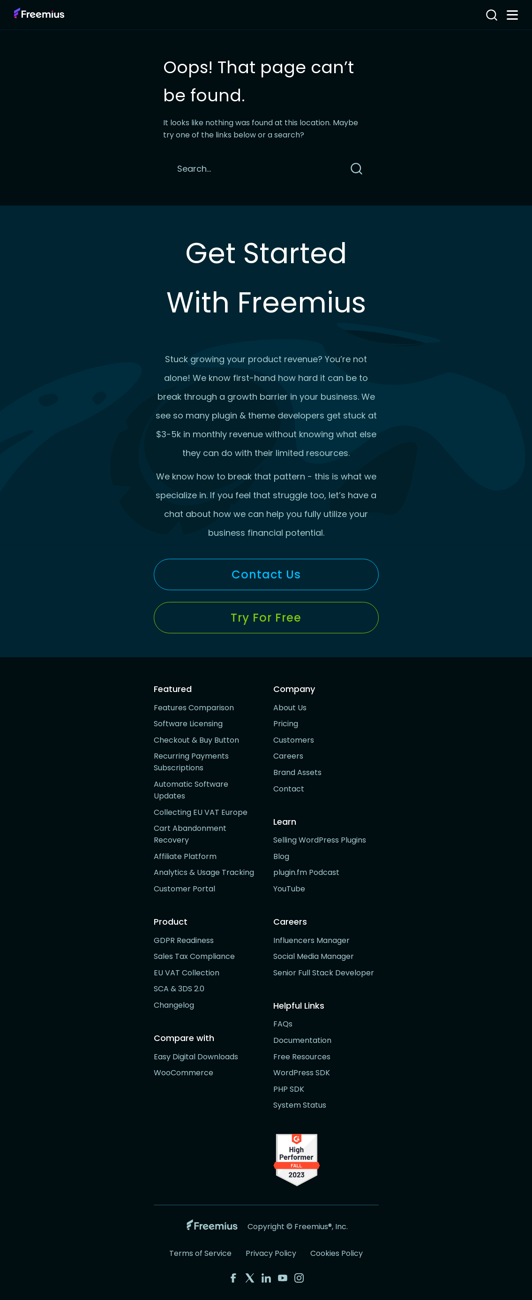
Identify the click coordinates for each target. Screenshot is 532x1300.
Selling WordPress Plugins (319, 840)
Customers (293, 740)
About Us (290, 707)
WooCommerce (183, 1072)
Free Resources (301, 1056)
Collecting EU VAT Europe (200, 812)
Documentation (302, 1040)
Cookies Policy (336, 1253)
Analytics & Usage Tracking (204, 872)
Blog (281, 856)
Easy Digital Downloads (196, 1056)
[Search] (252, 168)
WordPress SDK (301, 1072)
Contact (288, 788)
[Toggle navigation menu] (512, 15)
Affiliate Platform (185, 856)
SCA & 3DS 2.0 (179, 988)
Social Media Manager (313, 956)
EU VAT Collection (186, 972)
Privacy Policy (271, 1253)
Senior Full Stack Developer (323, 972)
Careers (288, 756)
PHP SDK (288, 1089)
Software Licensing (188, 723)
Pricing (285, 723)
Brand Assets (297, 772)
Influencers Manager (311, 940)
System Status (299, 1105)
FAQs (282, 1024)
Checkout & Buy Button (196, 740)
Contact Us (266, 574)
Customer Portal (184, 888)
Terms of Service (200, 1253)
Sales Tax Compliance (194, 956)
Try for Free (266, 617)
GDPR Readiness (184, 940)
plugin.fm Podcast (306, 872)
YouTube (289, 888)
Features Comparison (194, 707)
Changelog (174, 1005)
